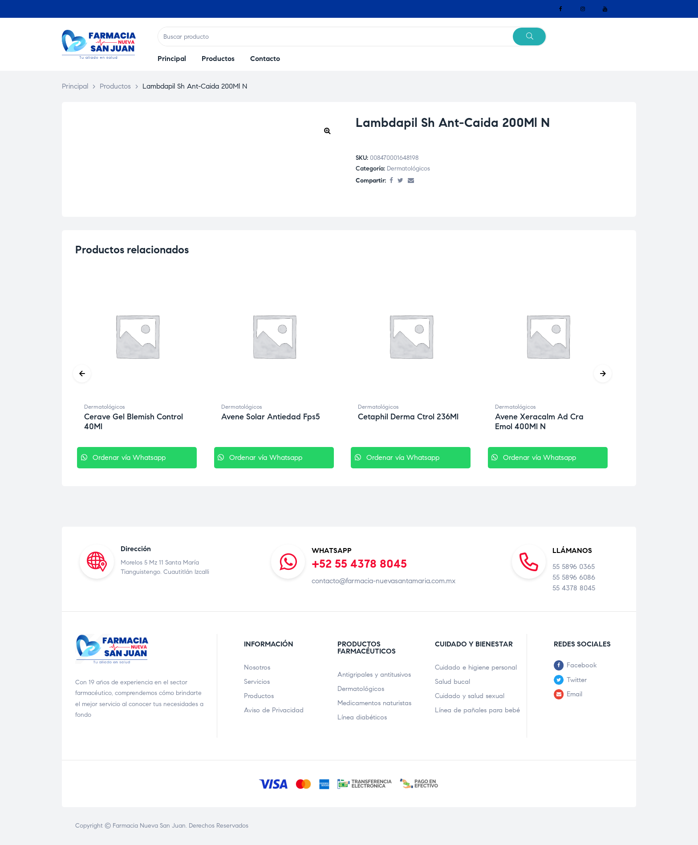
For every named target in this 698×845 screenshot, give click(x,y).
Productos (259, 696)
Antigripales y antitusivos (374, 674)
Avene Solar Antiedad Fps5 (270, 417)
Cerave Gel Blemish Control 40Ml (133, 421)
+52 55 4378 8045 (359, 564)
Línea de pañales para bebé (477, 710)
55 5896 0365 (573, 566)
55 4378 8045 (573, 588)
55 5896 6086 (573, 577)
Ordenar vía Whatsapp (135, 457)
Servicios (257, 682)
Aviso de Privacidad (274, 710)
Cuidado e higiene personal (476, 667)
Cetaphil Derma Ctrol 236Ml (408, 417)
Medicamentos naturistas (374, 703)
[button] (327, 130)
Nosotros (257, 667)
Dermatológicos (408, 168)
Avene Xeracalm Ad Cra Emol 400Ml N (539, 421)
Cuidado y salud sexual (469, 696)
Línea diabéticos (362, 717)
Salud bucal (452, 682)
